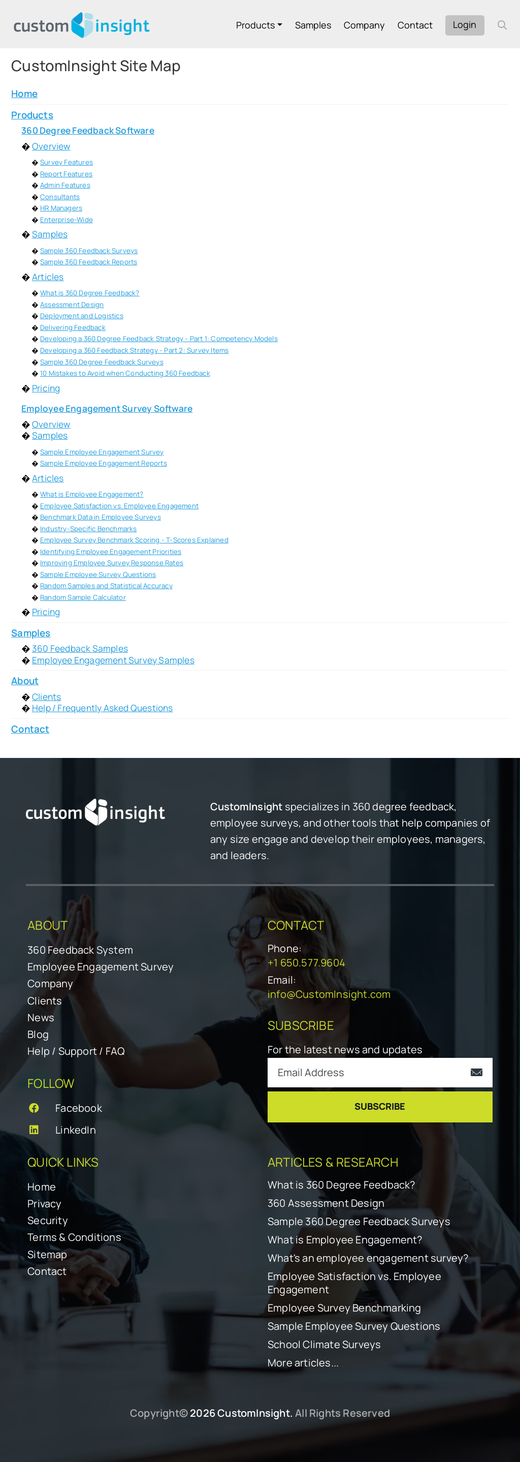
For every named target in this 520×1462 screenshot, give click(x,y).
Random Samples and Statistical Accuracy (106, 585)
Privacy (44, 1203)
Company (364, 25)
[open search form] (502, 25)
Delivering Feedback (73, 327)
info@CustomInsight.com (329, 994)
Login (464, 24)
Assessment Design (72, 304)
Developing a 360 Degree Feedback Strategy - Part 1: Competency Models (159, 338)
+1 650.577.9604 (306, 962)
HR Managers (61, 207)
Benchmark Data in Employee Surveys (100, 517)
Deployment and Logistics (81, 315)
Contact (415, 25)
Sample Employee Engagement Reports (103, 463)
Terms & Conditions (74, 1237)
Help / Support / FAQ (75, 1051)
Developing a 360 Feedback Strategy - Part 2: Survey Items (134, 350)
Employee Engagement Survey (100, 966)
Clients (46, 697)
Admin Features (65, 185)
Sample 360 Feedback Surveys (89, 250)
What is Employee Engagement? (92, 494)
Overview (51, 146)
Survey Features (66, 162)
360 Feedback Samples (80, 648)
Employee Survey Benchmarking (344, 1308)
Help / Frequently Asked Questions (102, 708)
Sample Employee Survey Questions (98, 574)
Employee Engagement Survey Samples (113, 660)
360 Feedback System (80, 950)
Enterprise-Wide (66, 219)
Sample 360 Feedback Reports (88, 261)
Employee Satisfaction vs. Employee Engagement (119, 505)
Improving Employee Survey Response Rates (111, 562)
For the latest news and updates (345, 1049)
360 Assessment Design (326, 1203)
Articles (48, 277)
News (40, 1017)
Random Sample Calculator (83, 597)
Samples (313, 25)
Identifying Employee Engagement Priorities (110, 551)
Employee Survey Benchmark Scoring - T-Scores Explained (134, 539)
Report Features (66, 173)
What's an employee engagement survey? (368, 1258)
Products (255, 25)
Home (41, 1187)
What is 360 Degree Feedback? (90, 292)
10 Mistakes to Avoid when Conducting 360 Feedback (125, 373)
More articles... (303, 1362)
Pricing (46, 388)
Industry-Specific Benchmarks (88, 528)
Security (47, 1220)
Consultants (60, 196)
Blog (38, 1034)
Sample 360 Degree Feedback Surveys (102, 362)
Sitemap (47, 1254)
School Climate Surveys (324, 1344)
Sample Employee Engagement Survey (102, 451)
